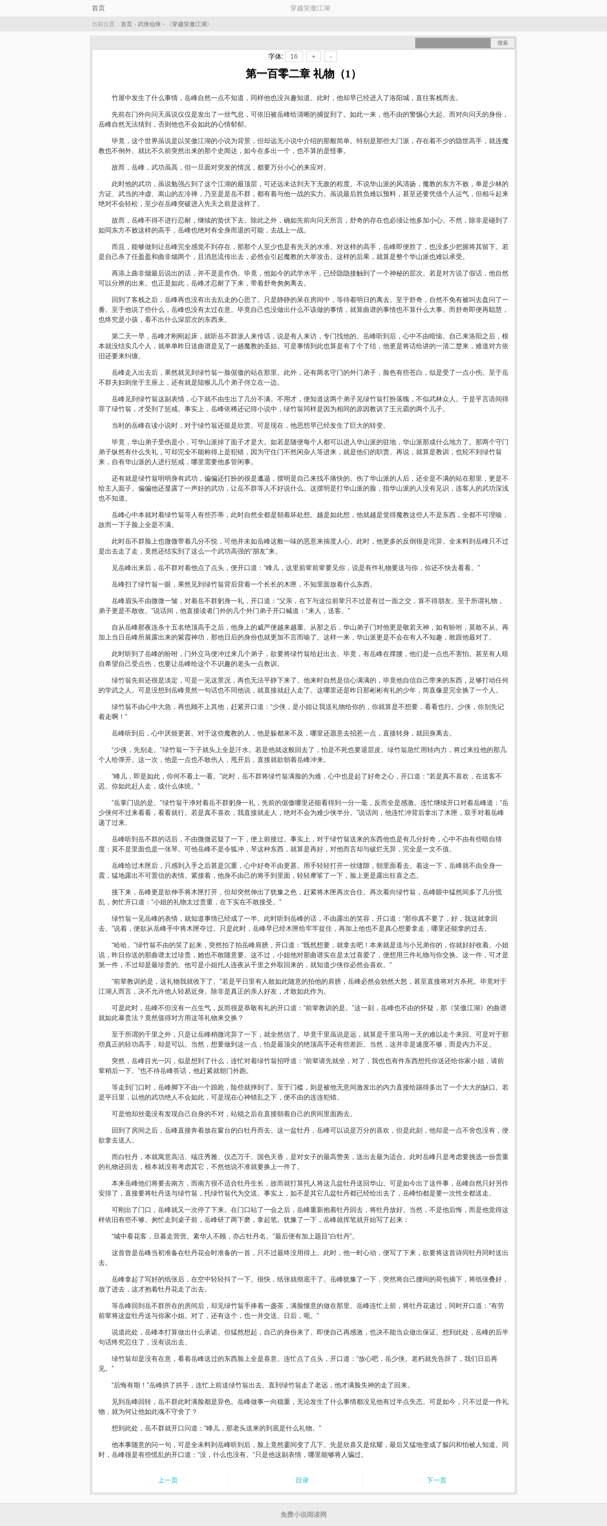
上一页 (168, 1480)
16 (294, 56)
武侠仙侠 (149, 24)
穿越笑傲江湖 (189, 24)
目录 (302, 1480)
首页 (98, 8)
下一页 (437, 1480)
